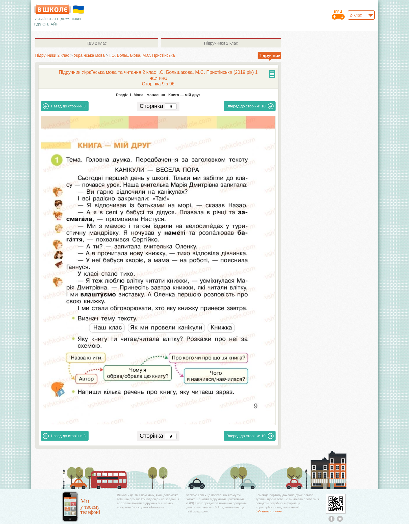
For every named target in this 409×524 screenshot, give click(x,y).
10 (250, 106)
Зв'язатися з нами (269, 511)
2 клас (97, 43)
